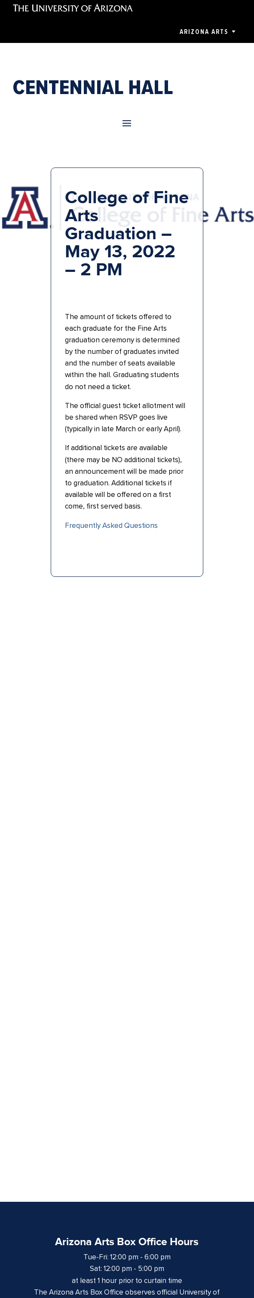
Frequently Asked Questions (111, 525)
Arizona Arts (204, 32)
